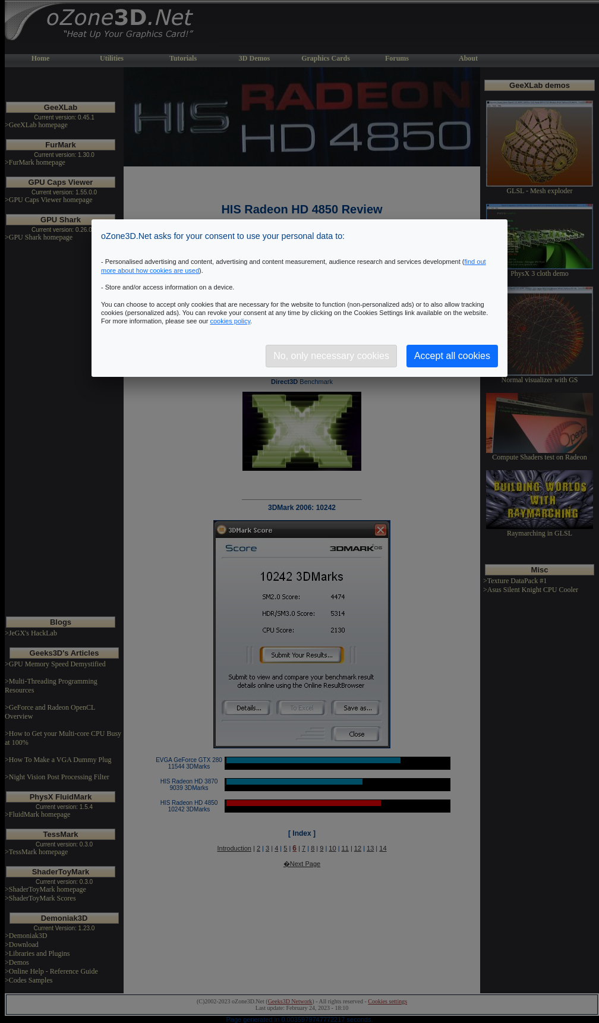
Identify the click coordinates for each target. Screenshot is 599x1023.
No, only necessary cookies (331, 356)
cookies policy (230, 321)
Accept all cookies (452, 356)
